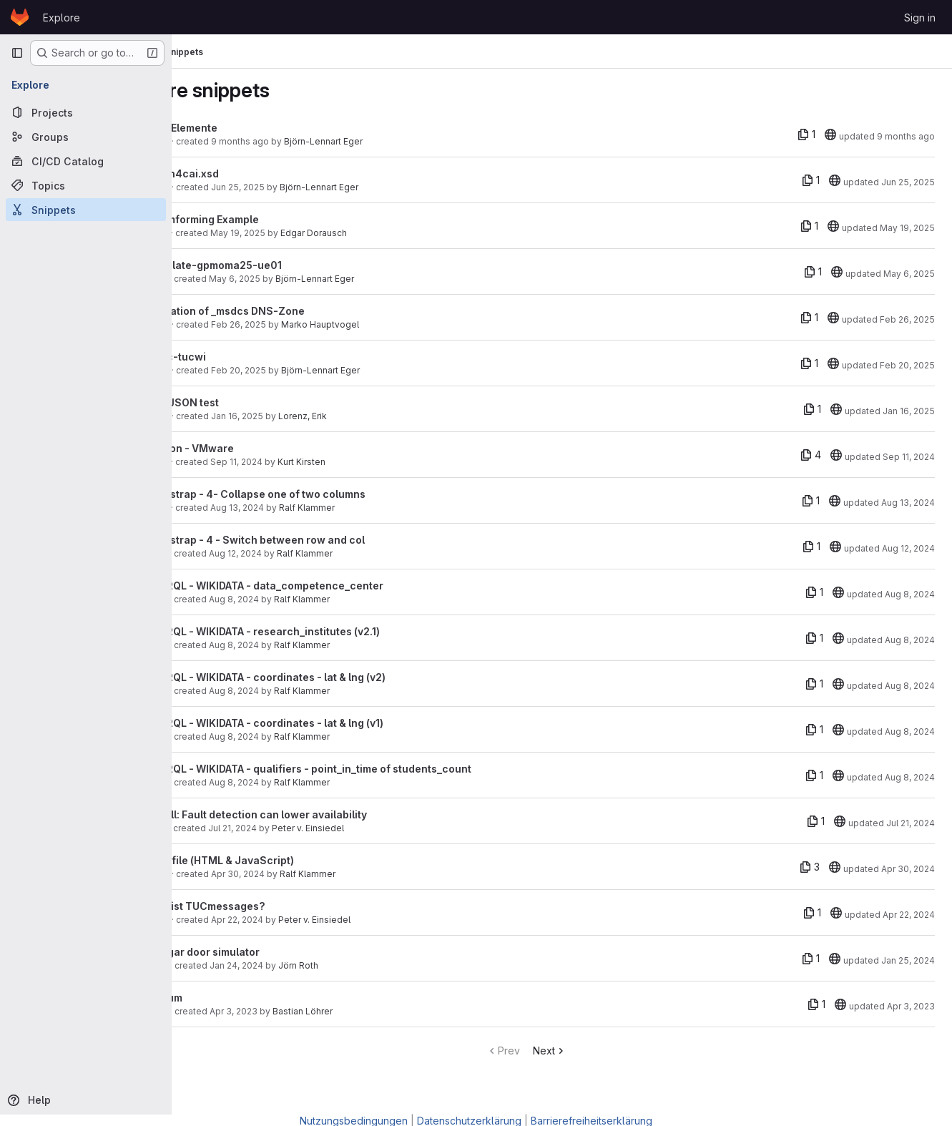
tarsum (234, 998)
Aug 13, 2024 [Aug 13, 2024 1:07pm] (307, 507)
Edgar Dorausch (383, 232)
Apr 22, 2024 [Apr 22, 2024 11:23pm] (307, 919)
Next (585, 1050)
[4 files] (811, 455)
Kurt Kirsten (372, 461)
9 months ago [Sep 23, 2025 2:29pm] (310, 141)
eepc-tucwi (246, 357)
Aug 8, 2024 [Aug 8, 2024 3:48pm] (304, 599)
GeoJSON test (253, 402)
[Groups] (86, 136)
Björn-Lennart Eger (393, 141)
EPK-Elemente (252, 128)
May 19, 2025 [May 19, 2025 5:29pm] (307, 232)
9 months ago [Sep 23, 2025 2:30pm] (906, 136)
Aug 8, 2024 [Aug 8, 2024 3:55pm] (910, 594)
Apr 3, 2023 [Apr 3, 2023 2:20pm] (304, 1011)
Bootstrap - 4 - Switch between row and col (326, 540)
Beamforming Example (273, 219)
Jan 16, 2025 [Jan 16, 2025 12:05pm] (909, 411)
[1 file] (806, 134)
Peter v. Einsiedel (378, 828)
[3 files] (809, 867)
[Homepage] (19, 17)
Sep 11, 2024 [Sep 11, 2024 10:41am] (306, 461)
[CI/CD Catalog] (86, 161)
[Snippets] (86, 209)
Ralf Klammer (377, 507)
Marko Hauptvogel (390, 324)
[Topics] (86, 185)
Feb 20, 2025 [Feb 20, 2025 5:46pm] (308, 370)
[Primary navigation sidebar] (17, 52)
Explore (61, 17)
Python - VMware (260, 448)
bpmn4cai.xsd (253, 173)
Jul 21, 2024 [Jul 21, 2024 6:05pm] (910, 823)
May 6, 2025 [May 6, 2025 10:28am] (304, 278)
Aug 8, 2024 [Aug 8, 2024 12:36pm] (304, 690)
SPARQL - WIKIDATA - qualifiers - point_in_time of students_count (379, 769)
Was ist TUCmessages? (276, 906)
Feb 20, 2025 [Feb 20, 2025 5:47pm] (907, 365)
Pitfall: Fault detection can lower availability (327, 814)
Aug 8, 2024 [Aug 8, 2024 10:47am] (304, 782)
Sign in (920, 17)
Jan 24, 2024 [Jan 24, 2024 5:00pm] (306, 965)
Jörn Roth (368, 965)
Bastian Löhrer (373, 1011)
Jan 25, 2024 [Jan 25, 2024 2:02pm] (908, 960)
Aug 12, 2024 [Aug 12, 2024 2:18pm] (305, 553)
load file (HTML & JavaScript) (290, 860)
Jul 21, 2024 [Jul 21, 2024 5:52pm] (302, 828)
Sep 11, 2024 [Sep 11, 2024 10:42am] (909, 456)
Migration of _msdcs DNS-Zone (296, 311)
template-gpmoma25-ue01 (284, 265)
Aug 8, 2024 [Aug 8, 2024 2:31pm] (304, 645)
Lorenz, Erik (372, 416)
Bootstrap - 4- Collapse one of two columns (326, 494)
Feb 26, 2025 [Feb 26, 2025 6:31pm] (907, 319)
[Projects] (86, 112)
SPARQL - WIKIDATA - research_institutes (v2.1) (333, 631)
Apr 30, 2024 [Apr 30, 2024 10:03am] (308, 873)
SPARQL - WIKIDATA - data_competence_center (335, 585)
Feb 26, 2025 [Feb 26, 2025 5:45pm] (308, 324)
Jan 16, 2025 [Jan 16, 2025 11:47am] (307, 416)
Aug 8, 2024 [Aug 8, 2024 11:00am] (304, 736)
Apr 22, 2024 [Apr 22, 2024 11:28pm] (909, 914)
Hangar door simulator (273, 952)
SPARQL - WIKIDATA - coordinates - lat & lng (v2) (336, 677)
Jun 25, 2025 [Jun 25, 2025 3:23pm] (308, 187)
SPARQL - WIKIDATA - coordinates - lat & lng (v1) (335, 723)
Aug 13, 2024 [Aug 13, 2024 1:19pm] (908, 502)
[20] (830, 134)
